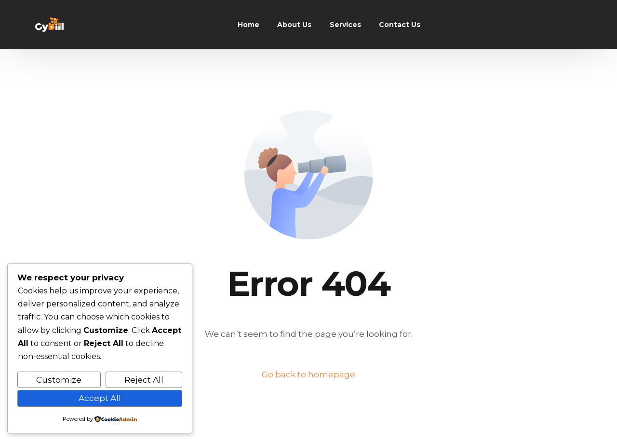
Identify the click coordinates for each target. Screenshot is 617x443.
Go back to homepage (308, 374)
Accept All (100, 398)
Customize (58, 380)
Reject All (143, 380)
